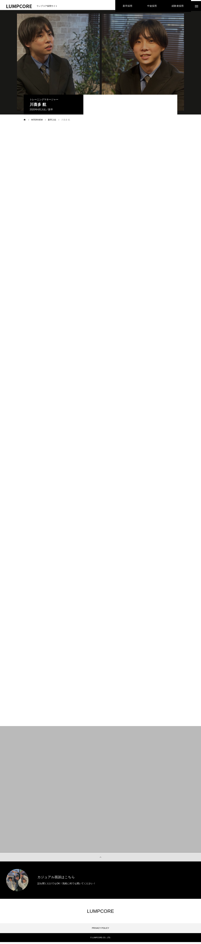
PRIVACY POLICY (100, 930)
